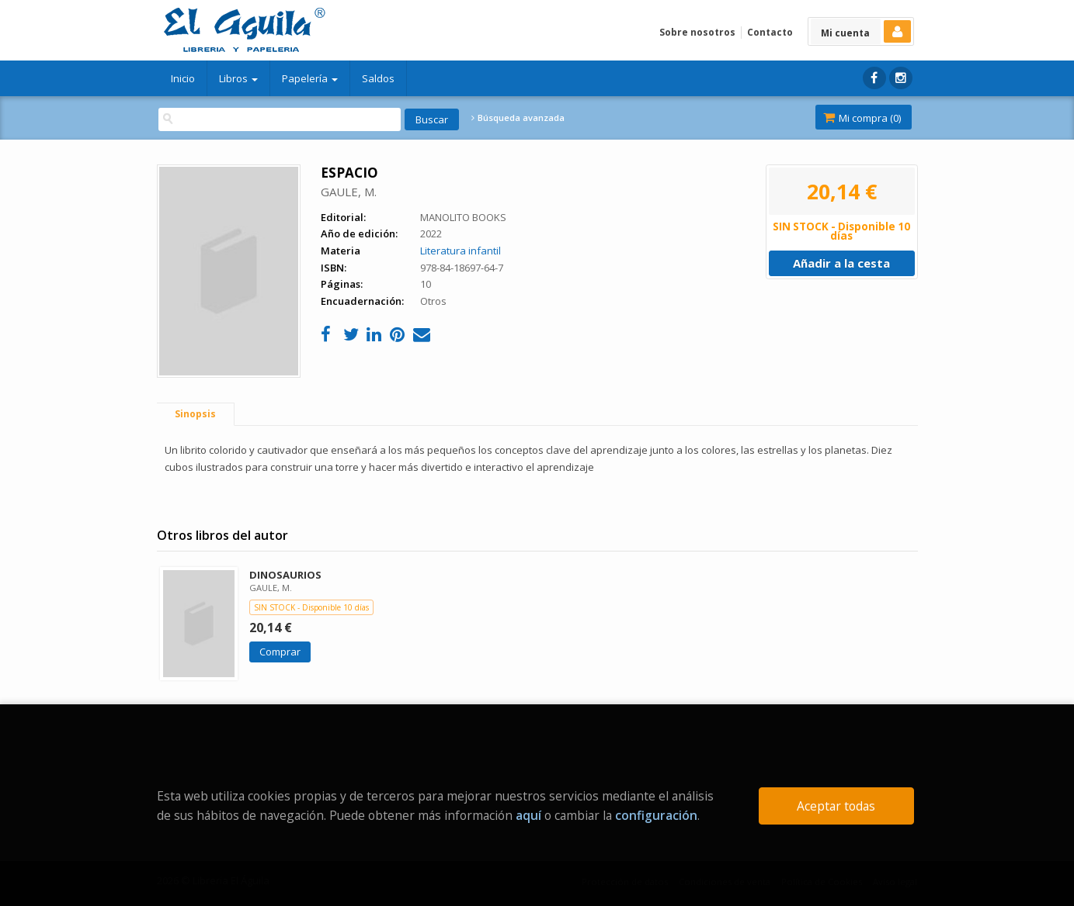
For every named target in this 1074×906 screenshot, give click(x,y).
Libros (238, 78)
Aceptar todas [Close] (836, 805)
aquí (528, 815)
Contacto (770, 32)
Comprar (280, 652)
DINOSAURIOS (285, 575)
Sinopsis (195, 413)
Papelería (310, 78)
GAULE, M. (349, 191)
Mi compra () (862, 118)
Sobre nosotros (697, 32)
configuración (656, 815)
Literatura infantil (460, 251)
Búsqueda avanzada (518, 118)
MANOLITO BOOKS (463, 217)
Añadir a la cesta (841, 263)
